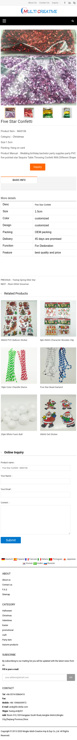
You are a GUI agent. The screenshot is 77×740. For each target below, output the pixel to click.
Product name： (8, 462)
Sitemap (6, 594)
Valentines (7, 620)
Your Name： (7, 476)
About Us (32, 3)
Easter (5, 625)
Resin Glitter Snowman (18, 284)
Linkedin (69, 3)
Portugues (56, 559)
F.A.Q (4, 589)
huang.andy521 (16, 711)
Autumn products (10, 644)
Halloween (7, 611)
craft (4, 635)
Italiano (43, 559)
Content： (5, 502)
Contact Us (44, 3)
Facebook (65, 3)
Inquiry (55, 3)
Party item (7, 640)
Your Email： (7, 489)
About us (6, 580)
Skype (74, 3)
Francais (31, 559)
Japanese (69, 559)
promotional (7, 630)
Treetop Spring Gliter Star (23, 280)
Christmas (18, 136)
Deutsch (7, 559)
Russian (49, 563)
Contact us (7, 585)
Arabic (38, 563)
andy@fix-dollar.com (18, 707)
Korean (27, 563)
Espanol (19, 559)
